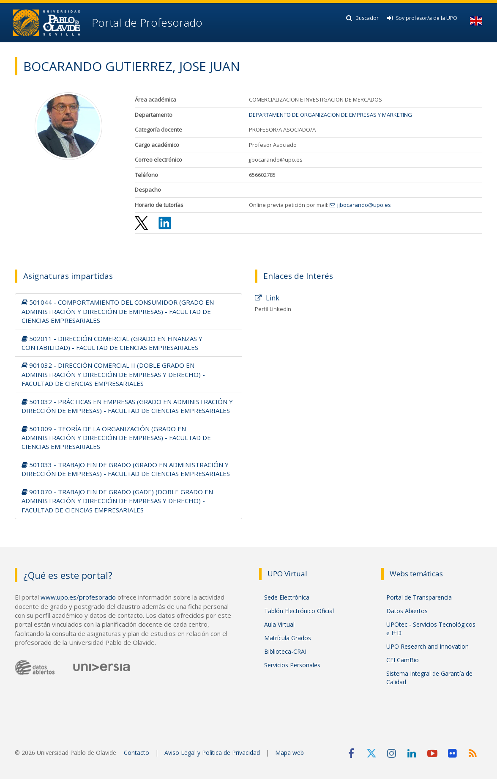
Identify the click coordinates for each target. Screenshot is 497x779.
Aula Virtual (279, 624)
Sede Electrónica (286, 597)
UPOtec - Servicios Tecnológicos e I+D (430, 628)
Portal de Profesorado (145, 22)
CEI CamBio (402, 660)
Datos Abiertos (407, 611)
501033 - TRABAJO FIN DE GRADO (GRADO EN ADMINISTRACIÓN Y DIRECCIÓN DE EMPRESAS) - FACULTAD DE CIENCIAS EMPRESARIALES (126, 469)
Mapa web (289, 753)
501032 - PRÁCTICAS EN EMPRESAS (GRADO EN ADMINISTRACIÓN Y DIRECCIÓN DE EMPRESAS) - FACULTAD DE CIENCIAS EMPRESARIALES (127, 406)
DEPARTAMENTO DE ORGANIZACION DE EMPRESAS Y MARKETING (330, 114)
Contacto (136, 753)
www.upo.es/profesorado (78, 597)
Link (267, 298)
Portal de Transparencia (419, 597)
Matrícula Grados (287, 638)
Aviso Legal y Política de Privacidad (212, 753)
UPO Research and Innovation (427, 646)
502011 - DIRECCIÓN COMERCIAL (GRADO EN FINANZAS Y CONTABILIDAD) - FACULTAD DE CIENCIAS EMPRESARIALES (112, 343)
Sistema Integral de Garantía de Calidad (429, 677)
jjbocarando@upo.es (364, 205)
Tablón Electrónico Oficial (299, 611)
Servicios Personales (292, 665)
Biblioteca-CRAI (285, 651)
